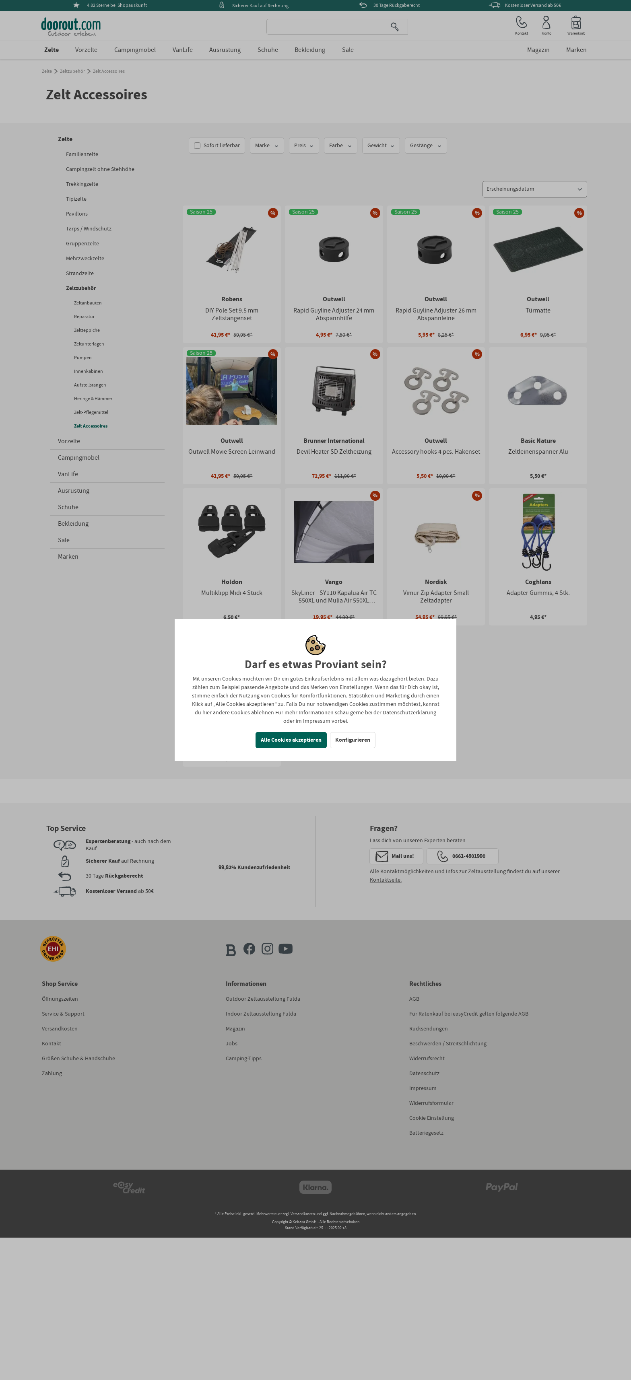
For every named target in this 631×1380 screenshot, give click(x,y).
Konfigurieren (352, 740)
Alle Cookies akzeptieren (291, 740)
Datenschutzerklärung (409, 713)
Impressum (316, 721)
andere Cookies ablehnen (243, 713)
